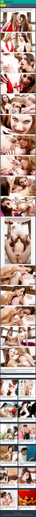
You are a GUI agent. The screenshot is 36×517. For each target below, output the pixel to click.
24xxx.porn (16, 513)
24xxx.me (8, 5)
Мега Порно (3, 372)
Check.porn (19, 513)
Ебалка (2, 8)
